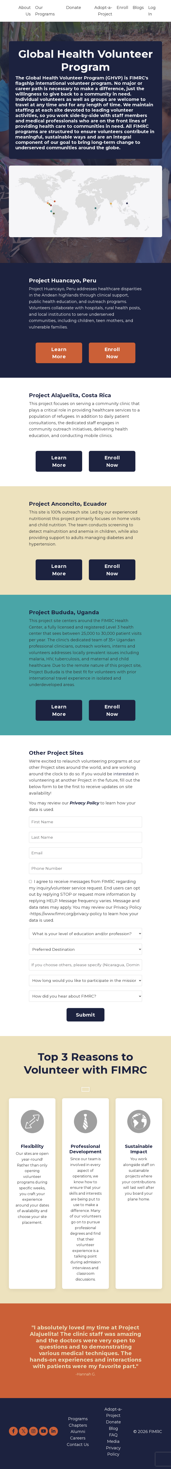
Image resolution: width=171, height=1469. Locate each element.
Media (113, 1444)
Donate (73, 7)
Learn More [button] (58, 353)
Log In (152, 11)
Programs (78, 1422)
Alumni (78, 1435)
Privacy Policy (84, 805)
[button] (85, 1092)
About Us (24, 11)
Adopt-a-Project (103, 11)
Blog (113, 1432)
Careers (78, 1441)
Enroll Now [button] (112, 353)
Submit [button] (85, 1018)
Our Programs (45, 11)
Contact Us (78, 1448)
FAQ (113, 1438)
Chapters (78, 1428)
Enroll (122, 7)
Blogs (138, 7)
